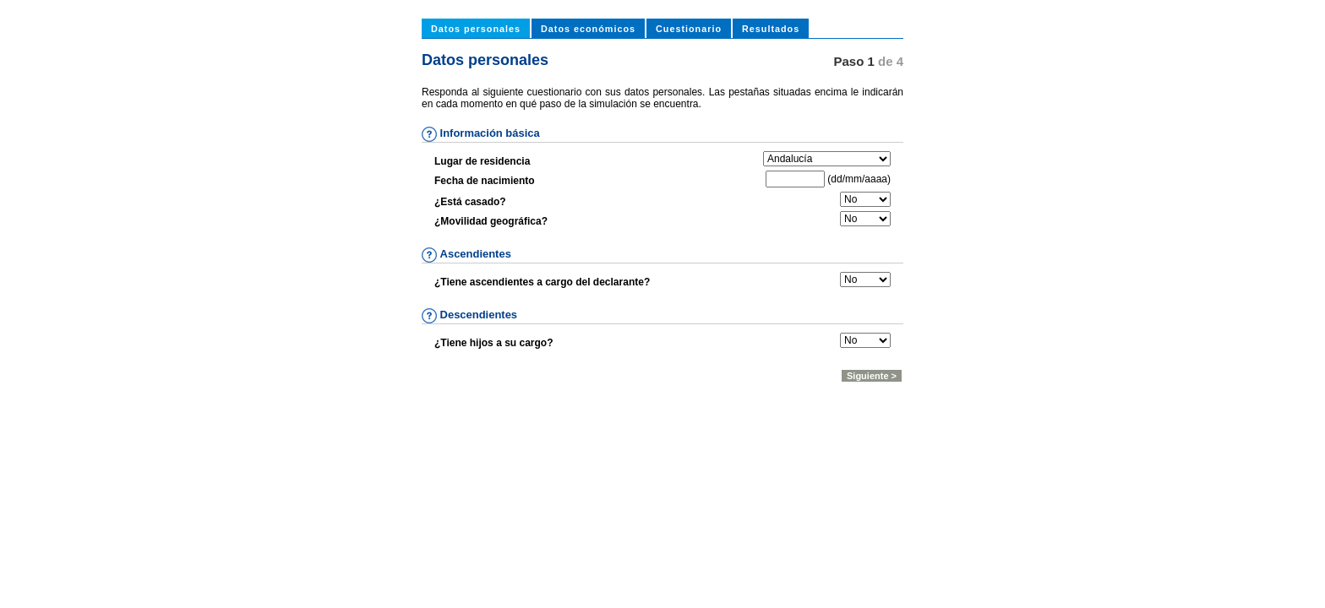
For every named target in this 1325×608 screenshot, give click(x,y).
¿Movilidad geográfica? (491, 221)
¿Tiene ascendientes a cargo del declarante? (542, 282)
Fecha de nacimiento (484, 181)
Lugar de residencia (482, 161)
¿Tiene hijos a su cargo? (493, 343)
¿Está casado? (470, 202)
